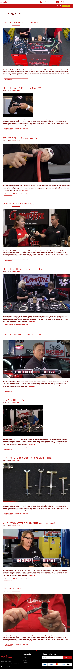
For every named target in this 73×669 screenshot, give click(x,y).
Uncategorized (24, 78)
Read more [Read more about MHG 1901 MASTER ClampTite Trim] (32, 386)
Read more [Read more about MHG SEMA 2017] (32, 640)
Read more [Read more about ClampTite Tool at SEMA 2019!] (32, 255)
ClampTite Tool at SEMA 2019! (19, 203)
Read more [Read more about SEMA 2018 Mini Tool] (32, 444)
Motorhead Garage (8, 78)
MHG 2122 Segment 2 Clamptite (20, 22)
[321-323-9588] (41, 2)
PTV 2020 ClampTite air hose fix (20, 138)
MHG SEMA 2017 (12, 588)
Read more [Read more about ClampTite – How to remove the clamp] (32, 321)
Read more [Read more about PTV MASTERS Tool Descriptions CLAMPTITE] (32, 510)
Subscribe (67, 657)
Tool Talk (10, 5)
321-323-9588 (46, 2)
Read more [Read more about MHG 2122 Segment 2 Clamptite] (25, 74)
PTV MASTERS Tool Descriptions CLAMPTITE (27, 457)
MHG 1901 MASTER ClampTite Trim (22, 334)
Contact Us (17, 5)
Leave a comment (8, 79)
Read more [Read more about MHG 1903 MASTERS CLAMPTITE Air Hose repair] (32, 575)
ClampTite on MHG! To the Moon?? (22, 88)
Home (2, 5)
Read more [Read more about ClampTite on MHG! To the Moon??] (32, 125)
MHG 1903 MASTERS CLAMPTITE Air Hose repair (29, 523)
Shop (6, 5)
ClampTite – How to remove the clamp (24, 269)
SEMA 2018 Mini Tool (14, 400)
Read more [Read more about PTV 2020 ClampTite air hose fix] (25, 190)
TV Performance (17, 78)
